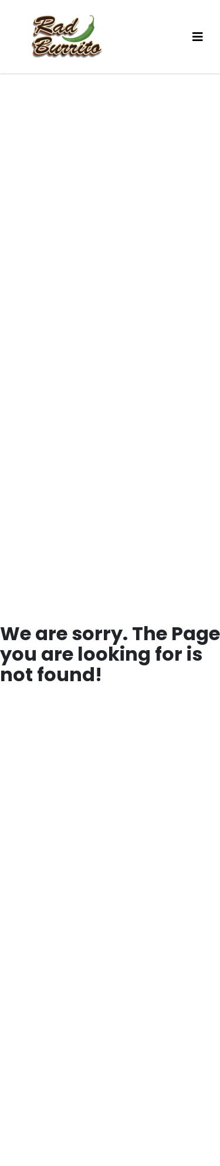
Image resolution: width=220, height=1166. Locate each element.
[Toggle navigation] (198, 37)
